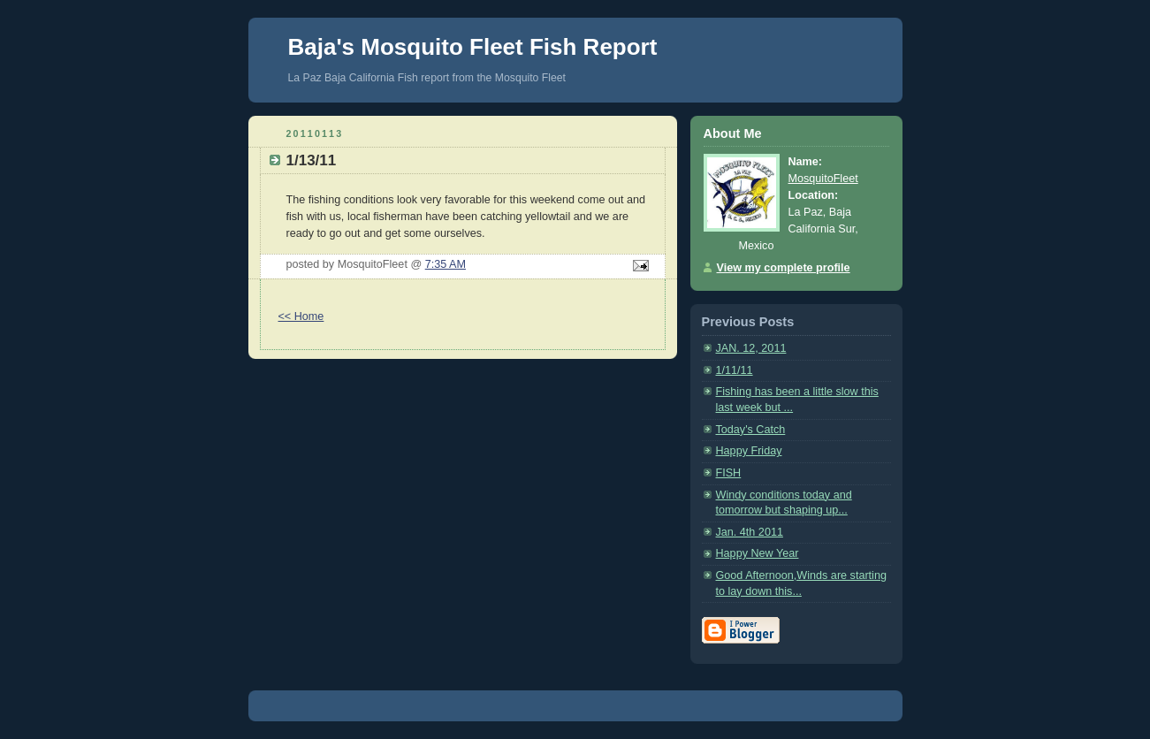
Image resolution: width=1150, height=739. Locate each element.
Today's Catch (751, 429)
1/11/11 (734, 370)
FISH (729, 473)
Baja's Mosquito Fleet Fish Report (473, 47)
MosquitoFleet (823, 178)
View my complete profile (783, 268)
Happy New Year (757, 553)
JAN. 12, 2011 (751, 348)
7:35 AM (445, 264)
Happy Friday (749, 451)
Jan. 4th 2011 (749, 532)
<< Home (301, 316)
